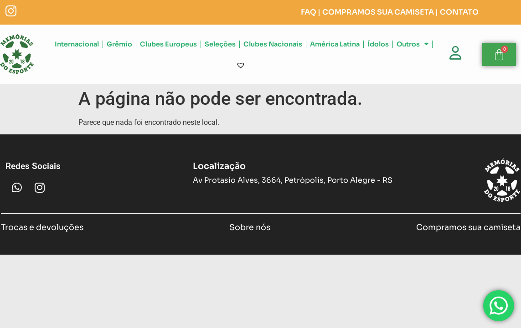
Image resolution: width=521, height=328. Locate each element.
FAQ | (310, 13)
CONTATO (459, 13)
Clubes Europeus (168, 45)
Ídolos (378, 45)
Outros (412, 45)
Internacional (77, 45)
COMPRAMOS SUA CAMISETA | (380, 13)
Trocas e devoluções (42, 229)
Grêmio (119, 45)
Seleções (220, 45)
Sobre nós (249, 229)
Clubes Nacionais (272, 45)
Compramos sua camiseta (468, 229)
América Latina (335, 45)
